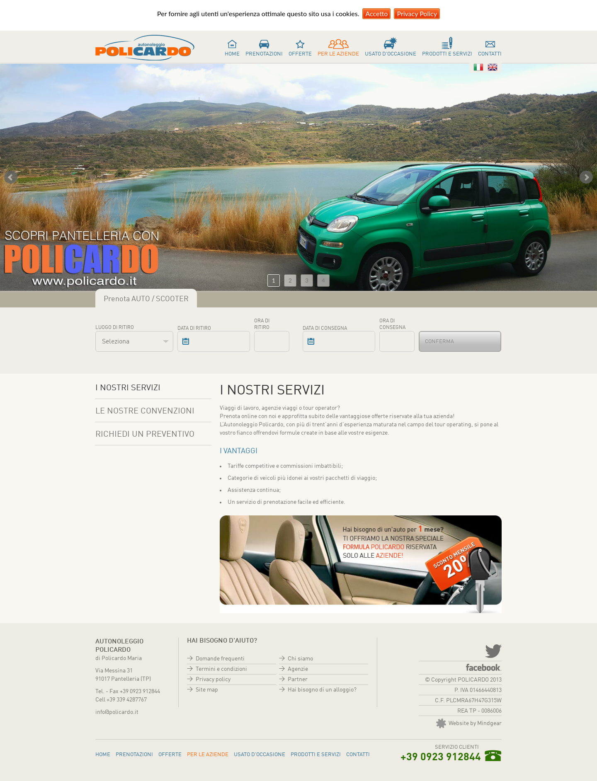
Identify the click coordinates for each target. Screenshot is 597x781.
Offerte (300, 54)
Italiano (478, 67)
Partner (298, 679)
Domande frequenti (220, 659)
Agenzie (298, 669)
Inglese (493, 67)
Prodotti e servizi (447, 54)
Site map (207, 690)
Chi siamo (300, 659)
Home (232, 54)
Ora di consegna (392, 324)
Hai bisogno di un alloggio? (322, 690)
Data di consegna (325, 328)
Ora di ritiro (261, 324)
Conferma (439, 341)
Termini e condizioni (221, 669)
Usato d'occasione (390, 54)
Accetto (376, 13)
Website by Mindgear (469, 723)
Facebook (484, 667)
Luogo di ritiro (114, 327)
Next (586, 177)
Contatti (490, 54)
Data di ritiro (194, 328)
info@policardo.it (116, 712)
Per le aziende (338, 54)
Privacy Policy (417, 13)
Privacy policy (213, 679)
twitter (492, 650)
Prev (10, 177)
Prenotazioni (264, 54)
